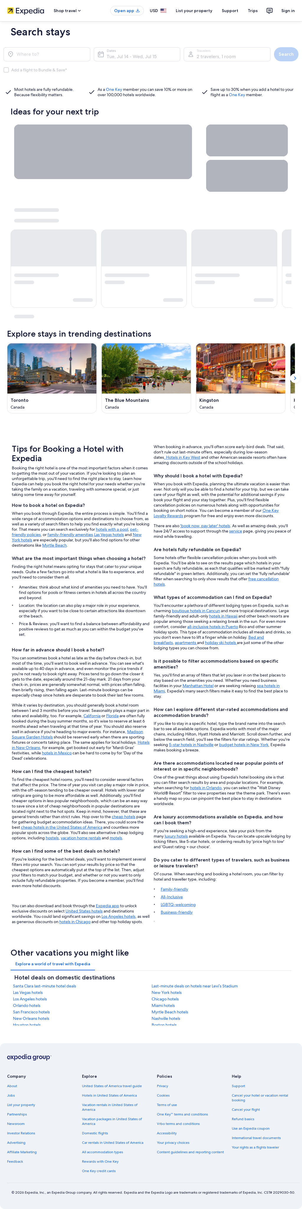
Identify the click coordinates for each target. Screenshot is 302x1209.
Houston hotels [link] (27, 1025)
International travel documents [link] (256, 1138)
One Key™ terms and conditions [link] (182, 1114)
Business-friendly (177, 912)
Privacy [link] (162, 1086)
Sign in (288, 10)
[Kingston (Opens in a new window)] (240, 378)
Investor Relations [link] (21, 1133)
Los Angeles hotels (118, 916)
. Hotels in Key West (182, 457)
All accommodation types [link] (102, 1152)
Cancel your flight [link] (246, 1109)
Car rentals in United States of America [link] (112, 1142)
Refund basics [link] (243, 1119)
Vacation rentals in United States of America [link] (109, 1107)
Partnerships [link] (17, 1114)
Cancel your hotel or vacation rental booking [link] (260, 1097)
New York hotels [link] (167, 992)
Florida (112, 715)
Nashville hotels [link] (166, 1018)
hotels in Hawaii (223, 616)
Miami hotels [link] (163, 1005)
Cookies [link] (163, 1095)
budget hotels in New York (243, 744)
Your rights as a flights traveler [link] (255, 1147)
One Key (114, 89)
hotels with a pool (112, 529)
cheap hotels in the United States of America (61, 827)
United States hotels (84, 911)
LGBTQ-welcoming (178, 904)
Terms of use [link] (167, 1104)
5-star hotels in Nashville (191, 744)
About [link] (12, 1086)
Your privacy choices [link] (173, 1142)
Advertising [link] (16, 1142)
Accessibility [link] (167, 1133)
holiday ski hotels (221, 642)
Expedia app (107, 905)
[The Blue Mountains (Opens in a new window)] (146, 378)
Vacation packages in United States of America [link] (112, 1121)
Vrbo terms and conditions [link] (178, 1123)
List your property (194, 10)
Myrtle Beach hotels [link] (170, 1012)
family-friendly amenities (70, 534)
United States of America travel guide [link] (112, 1086)
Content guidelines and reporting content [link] (190, 1152)
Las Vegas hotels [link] (28, 992)
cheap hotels (123, 816)
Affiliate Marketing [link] (22, 1152)
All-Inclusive (172, 897)
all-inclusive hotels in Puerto (212, 626)
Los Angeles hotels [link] (30, 999)
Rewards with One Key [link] (100, 1161)
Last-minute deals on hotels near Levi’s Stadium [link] (195, 986)
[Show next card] (295, 378)
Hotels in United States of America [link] (109, 1095)
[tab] (53, 963)
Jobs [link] (11, 1095)
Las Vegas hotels (109, 534)
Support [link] (238, 1086)
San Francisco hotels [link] (31, 1012)
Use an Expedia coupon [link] (251, 1128)
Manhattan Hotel (198, 685)
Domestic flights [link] (95, 1133)
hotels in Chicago (75, 921)
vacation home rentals (81, 838)
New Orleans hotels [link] (31, 1018)
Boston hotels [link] (164, 1025)
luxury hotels (176, 836)
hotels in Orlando (205, 787)
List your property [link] (21, 1104)
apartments (186, 642)
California (92, 715)
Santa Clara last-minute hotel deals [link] (44, 986)
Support (230, 10)
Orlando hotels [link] (26, 1005)
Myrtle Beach (54, 545)
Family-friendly (174, 889)
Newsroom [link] (16, 1123)
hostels (52, 838)
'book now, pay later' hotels (205, 525)
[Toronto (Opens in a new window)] (52, 378)
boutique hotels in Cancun (196, 610)
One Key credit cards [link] (99, 1171)
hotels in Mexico (57, 753)
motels (116, 838)
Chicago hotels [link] (165, 999)
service (235, 531)
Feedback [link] (15, 1161)
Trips (253, 10)
